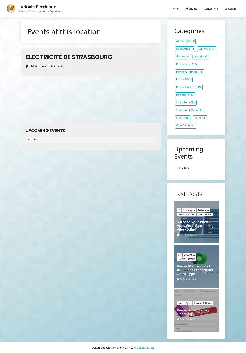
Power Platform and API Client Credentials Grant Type (195, 270)
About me (191, 8)
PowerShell (183, 95)
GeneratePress (145, 347)
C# (189, 41)
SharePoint (183, 102)
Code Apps (183, 49)
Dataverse (204, 49)
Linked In (230, 8)
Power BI (182, 79)
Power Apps (183, 64)
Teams (198, 118)
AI (177, 41)
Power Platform (186, 87)
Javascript (198, 56)
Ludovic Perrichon (37, 7)
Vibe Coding (184, 125)
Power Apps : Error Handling (192, 312)
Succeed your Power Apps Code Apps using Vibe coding (195, 225)
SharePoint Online (187, 110)
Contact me (211, 8)
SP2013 (181, 118)
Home (175, 8)
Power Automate (187, 72)
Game (180, 56)
